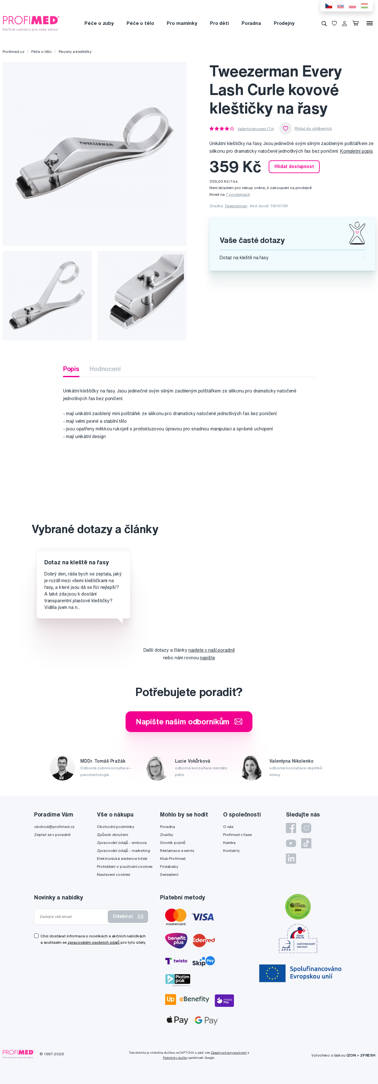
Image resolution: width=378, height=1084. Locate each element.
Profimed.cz (13, 51)
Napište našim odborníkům (189, 721)
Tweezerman (236, 206)
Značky (166, 834)
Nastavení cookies (113, 874)
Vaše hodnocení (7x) (255, 129)
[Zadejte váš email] (72, 916)
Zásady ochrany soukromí (229, 1052)
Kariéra (229, 842)
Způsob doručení (112, 834)
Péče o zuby (98, 23)
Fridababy (169, 866)
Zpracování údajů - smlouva (121, 842)
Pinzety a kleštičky (75, 51)
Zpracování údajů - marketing (123, 850)
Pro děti (219, 23)
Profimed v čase (237, 834)
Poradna (251, 23)
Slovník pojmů (172, 842)
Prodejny (284, 23)
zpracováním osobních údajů (94, 942)
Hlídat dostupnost (294, 166)
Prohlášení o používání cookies (124, 866)
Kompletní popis (356, 151)
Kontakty (231, 850)
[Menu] (369, 23)
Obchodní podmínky (115, 826)
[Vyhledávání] (324, 23)
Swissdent (169, 874)
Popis (71, 368)
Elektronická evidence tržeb (122, 858)
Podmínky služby (175, 1057)
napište (207, 658)
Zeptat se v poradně (52, 834)
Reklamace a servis (177, 850)
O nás (228, 826)
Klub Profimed (172, 858)
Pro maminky (182, 23)
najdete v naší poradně (211, 650)
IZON (351, 1055)
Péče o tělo (140, 23)
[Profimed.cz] (31, 23)
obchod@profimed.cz (54, 826)
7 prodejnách (238, 194)
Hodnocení (105, 368)
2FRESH (367, 1055)
